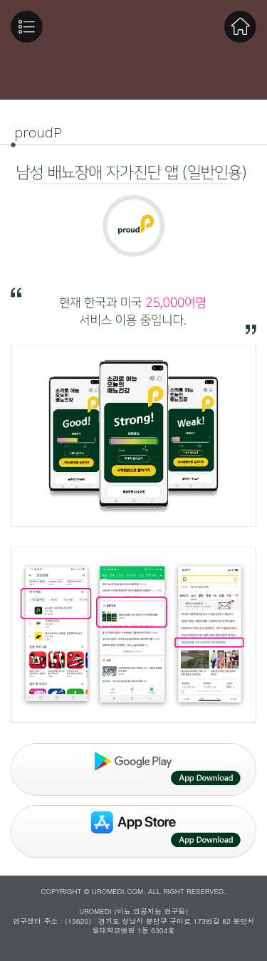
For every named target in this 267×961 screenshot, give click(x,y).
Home (240, 27)
